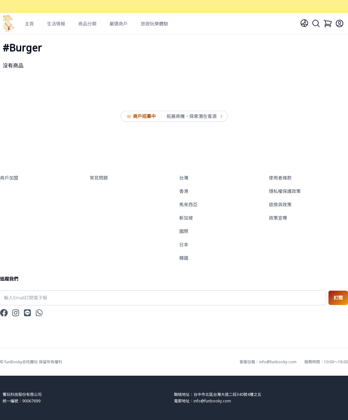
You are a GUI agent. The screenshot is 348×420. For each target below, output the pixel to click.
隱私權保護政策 (285, 191)
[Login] (339, 23)
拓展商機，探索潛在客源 (194, 116)
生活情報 (56, 24)
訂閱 (338, 298)
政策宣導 (278, 218)
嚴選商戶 (118, 24)
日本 (183, 244)
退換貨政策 (280, 204)
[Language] (304, 23)
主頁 (29, 24)
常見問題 (99, 178)
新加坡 (186, 218)
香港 (183, 191)
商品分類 (87, 24)
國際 (183, 231)
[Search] (316, 23)
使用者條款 (280, 178)
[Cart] (328, 23)
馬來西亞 (188, 204)
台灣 (183, 178)
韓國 (183, 258)
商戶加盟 (9, 178)
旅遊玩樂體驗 (154, 24)
